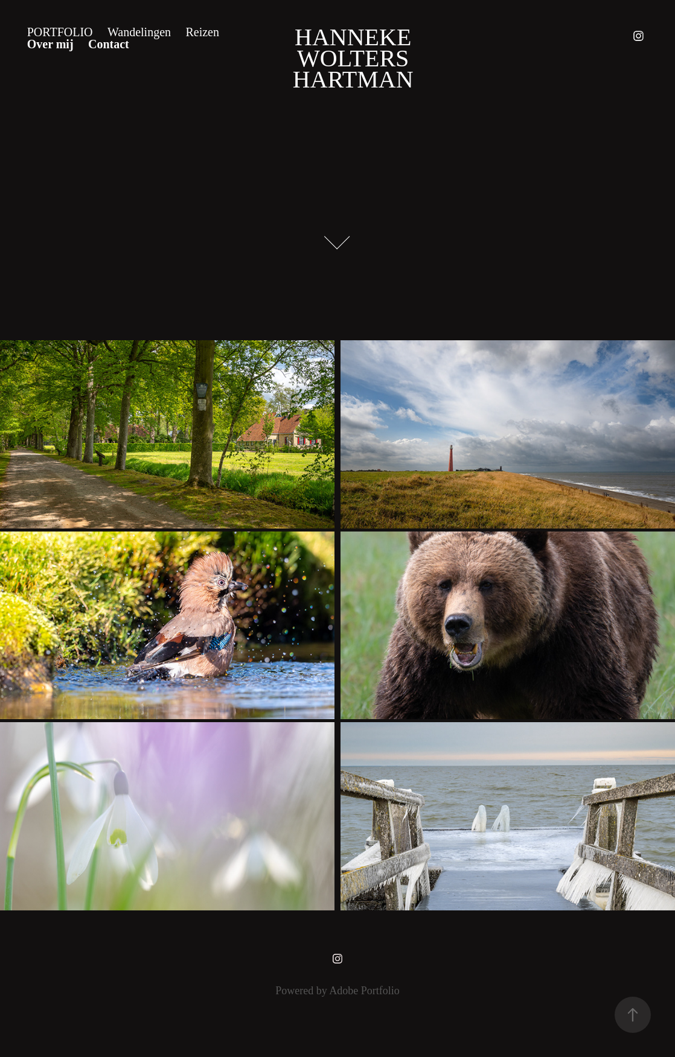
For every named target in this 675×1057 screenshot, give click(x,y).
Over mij (50, 44)
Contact (108, 44)
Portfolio (60, 32)
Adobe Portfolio (364, 991)
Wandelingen (139, 32)
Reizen (202, 32)
